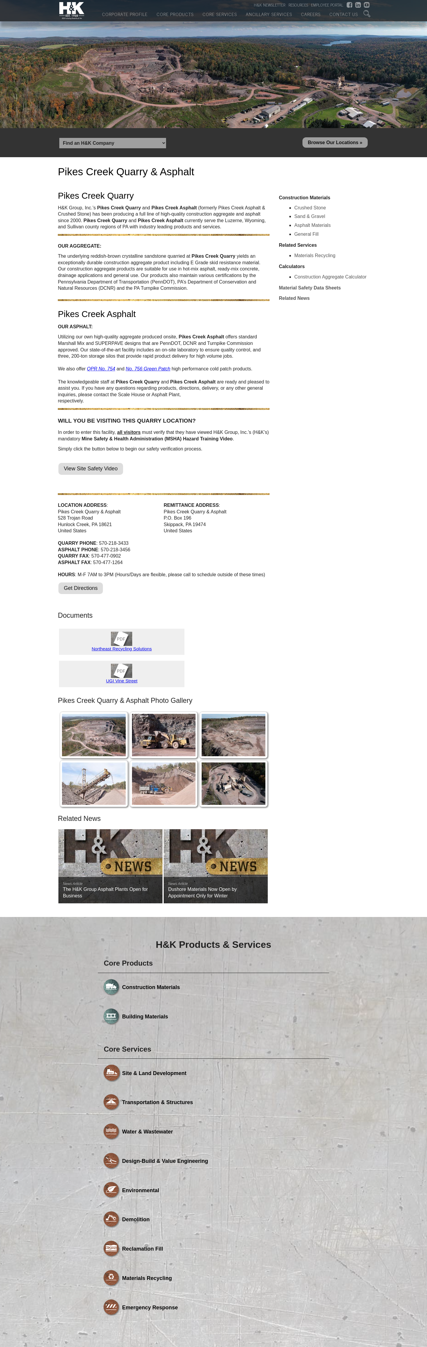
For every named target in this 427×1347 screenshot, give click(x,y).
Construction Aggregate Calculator (330, 279)
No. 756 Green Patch (148, 371)
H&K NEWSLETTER (269, 6)
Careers (311, 16)
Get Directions (81, 590)
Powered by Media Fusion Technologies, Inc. (110, 1287)
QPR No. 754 (101, 371)
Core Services (220, 16)
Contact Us (343, 16)
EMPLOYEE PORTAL (327, 6)
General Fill (306, 236)
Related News (294, 300)
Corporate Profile (125, 16)
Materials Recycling (314, 257)
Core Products (175, 16)
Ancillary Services (269, 16)
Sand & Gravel (309, 218)
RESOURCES (298, 6)
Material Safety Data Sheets (310, 290)
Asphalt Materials (312, 227)
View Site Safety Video (90, 471)
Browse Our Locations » (335, 143)
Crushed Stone (310, 210)
